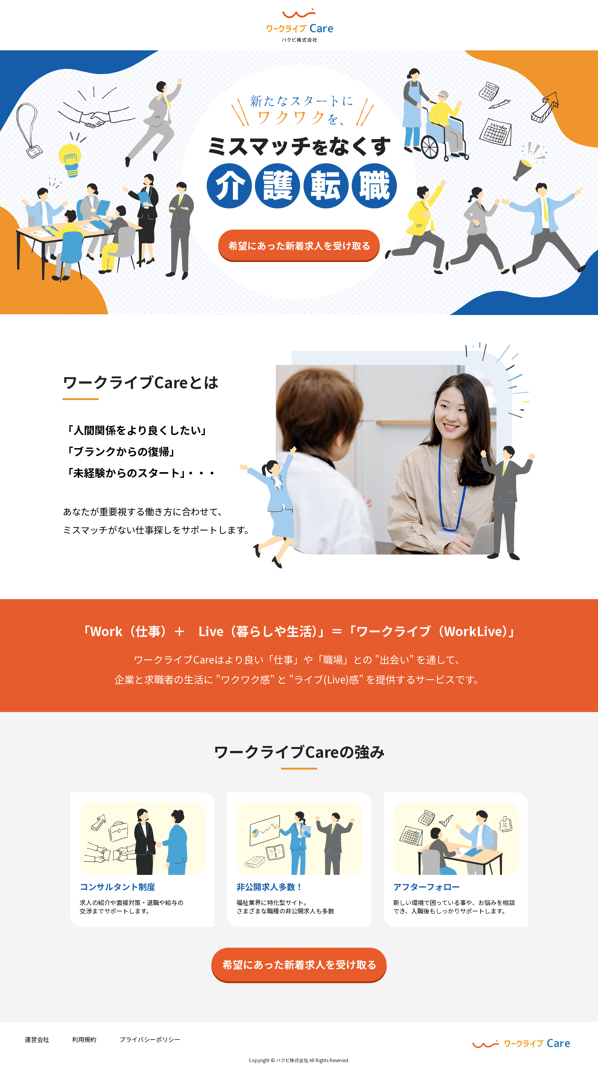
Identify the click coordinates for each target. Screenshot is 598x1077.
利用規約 (84, 1039)
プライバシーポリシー (149, 1039)
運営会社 (37, 1039)
